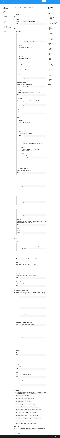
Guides (11, 3)
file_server (5, 21)
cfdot (4, 20)
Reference (14, 3)
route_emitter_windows (7, 27)
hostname (50, 79)
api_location (52, 17)
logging (49, 54)
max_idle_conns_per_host (54, 23)
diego (3, 10)
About (3, 3)
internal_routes (50, 43)
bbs (4, 17)
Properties (49, 9)
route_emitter (6, 26)
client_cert (51, 19)
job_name (50, 27)
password (51, 33)
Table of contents (50, 7)
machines (51, 32)
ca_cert (51, 18)
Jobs (4, 15)
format (50, 55)
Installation (7, 3)
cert (49, 60)
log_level (50, 29)
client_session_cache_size (54, 22)
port (50, 34)
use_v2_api (50, 63)
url (49, 70)
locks (49, 45)
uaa (48, 74)
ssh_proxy (5, 28)
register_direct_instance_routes (53, 65)
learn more (43, 393)
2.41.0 (3, 12)
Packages (4, 31)
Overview (49, 8)
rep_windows (6, 25)
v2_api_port (50, 64)
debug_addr (51, 24)
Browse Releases (5, 8)
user (50, 40)
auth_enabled (51, 68)
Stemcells (18, 3)
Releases (23, 3)
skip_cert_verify (51, 81)
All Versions (4, 11)
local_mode (51, 28)
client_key (52, 38)
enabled (50, 12)
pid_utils (16, 431)
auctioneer (5, 16)
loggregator (50, 58)
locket (4, 22)
